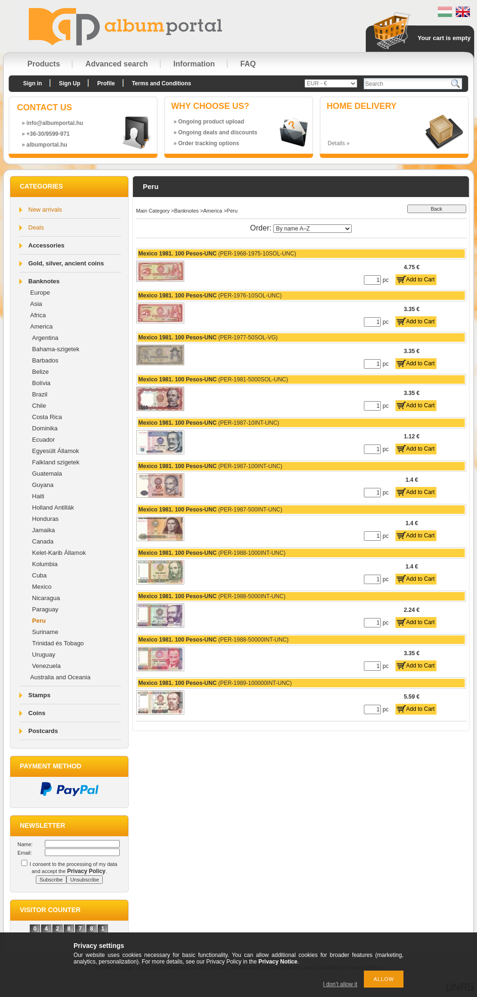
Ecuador (43, 439)
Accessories (46, 245)
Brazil (40, 394)
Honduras (45, 518)
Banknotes (43, 281)
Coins (36, 713)
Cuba (39, 575)
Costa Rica (47, 416)
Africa (38, 315)
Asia (36, 303)
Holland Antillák (53, 507)
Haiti (38, 496)
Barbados (45, 360)
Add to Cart (420, 279)
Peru (39, 620)
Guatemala (47, 473)
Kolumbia (45, 564)
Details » (339, 143)
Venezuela (46, 665)
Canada (43, 541)
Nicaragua (46, 597)
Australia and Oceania (60, 677)
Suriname (45, 631)
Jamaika (43, 530)
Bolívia (41, 383)
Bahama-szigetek (55, 349)
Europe (40, 292)
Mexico (41, 586)
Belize (40, 371)
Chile (39, 405)
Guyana (43, 484)
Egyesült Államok (55, 450)
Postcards (43, 730)
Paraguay (45, 609)
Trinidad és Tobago (58, 643)
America (41, 326)
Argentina (45, 337)
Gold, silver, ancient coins (66, 263)
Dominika (45, 428)
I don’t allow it (340, 984)
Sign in (32, 83)
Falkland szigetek (55, 462)
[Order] (312, 228)
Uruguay (43, 654)
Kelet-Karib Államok (59, 552)
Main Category (153, 211)
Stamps (39, 695)
